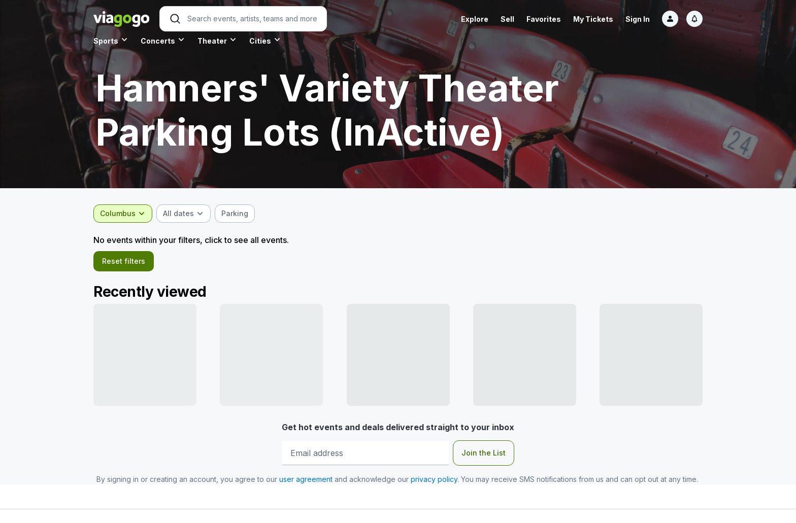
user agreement (306, 483)
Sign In (637, 19)
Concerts (158, 41)
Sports (105, 41)
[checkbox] (235, 213)
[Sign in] (670, 19)
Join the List (483, 456)
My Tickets (593, 19)
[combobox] (122, 213)
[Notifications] (694, 19)
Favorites (543, 19)
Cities (260, 41)
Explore (474, 19)
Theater (212, 41)
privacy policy (434, 483)
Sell (507, 19)
